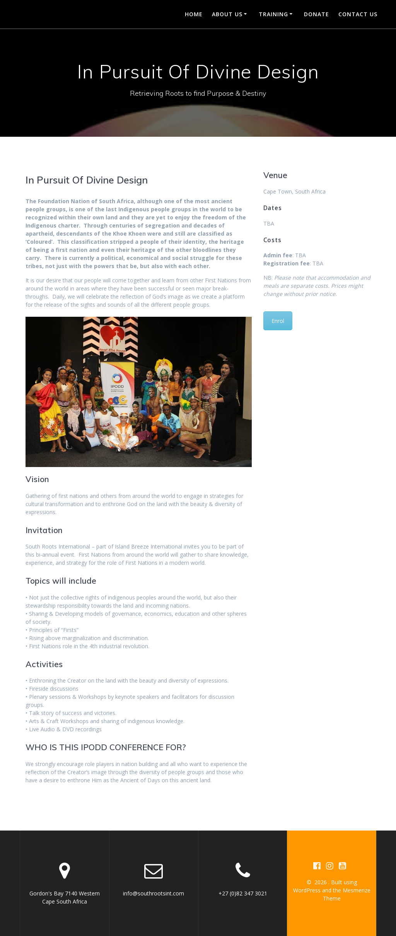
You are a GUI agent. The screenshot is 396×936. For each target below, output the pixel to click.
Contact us (357, 14)
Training (273, 14)
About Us (227, 14)
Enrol (277, 320)
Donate (316, 14)
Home (194, 14)
